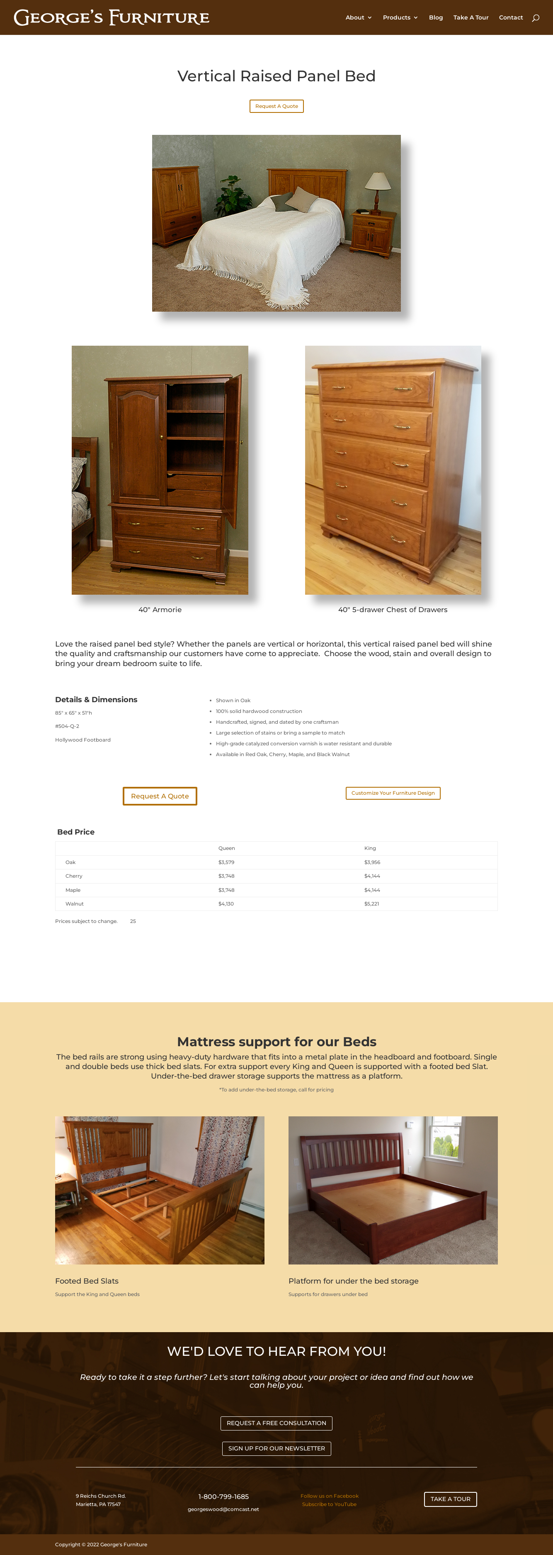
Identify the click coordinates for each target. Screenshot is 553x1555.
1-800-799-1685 (224, 1497)
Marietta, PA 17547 (98, 1504)
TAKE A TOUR (451, 1499)
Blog (436, 18)
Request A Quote (276, 106)
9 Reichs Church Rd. (101, 1496)
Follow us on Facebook (330, 1496)
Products (396, 18)
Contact (511, 18)
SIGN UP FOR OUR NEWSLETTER (276, 1448)
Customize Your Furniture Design (393, 793)
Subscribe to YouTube (329, 1504)
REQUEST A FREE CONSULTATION (276, 1423)
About (355, 18)
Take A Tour (471, 18)
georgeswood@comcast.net (223, 1509)
